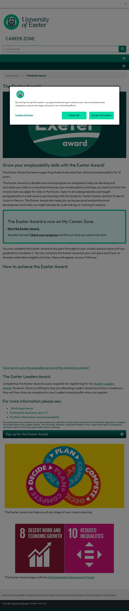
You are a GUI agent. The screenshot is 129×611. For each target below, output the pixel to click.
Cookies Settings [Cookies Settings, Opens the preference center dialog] (24, 115)
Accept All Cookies (101, 115)
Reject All (74, 115)
